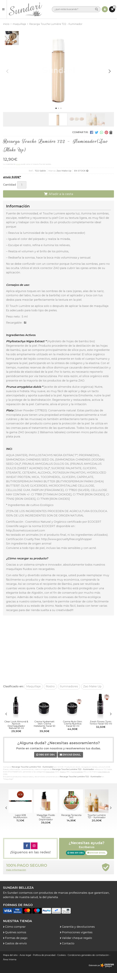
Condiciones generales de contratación (88, 955)
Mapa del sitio (10, 955)
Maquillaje (50, 772)
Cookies (61, 955)
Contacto (68, 943)
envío (18, 164)
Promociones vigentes (77, 932)
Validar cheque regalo (77, 938)
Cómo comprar (15, 926)
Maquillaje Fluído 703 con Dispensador (46, 817)
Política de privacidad (44, 955)
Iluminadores (77, 772)
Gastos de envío (16, 943)
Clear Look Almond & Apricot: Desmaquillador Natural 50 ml (16, 724)
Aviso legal (25, 955)
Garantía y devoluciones (78, 926)
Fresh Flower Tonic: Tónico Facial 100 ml (101, 722)
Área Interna (9, 959)
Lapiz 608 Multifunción (20, 816)
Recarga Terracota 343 (71, 816)
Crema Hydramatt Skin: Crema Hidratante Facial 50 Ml (44, 724)
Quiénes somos (15, 932)
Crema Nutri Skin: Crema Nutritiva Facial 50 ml (72, 723)
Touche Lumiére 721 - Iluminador (97, 816)
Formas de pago (16, 938)
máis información (16, 870)
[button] (56, 108)
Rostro (63, 772)
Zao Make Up (104, 772)
